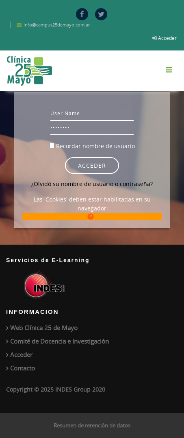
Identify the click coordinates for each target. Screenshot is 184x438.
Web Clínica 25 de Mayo (44, 328)
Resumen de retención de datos (92, 425)
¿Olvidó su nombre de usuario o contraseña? (92, 184)
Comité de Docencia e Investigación (59, 341)
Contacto (22, 368)
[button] (92, 216)
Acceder (167, 38)
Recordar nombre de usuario (95, 146)
